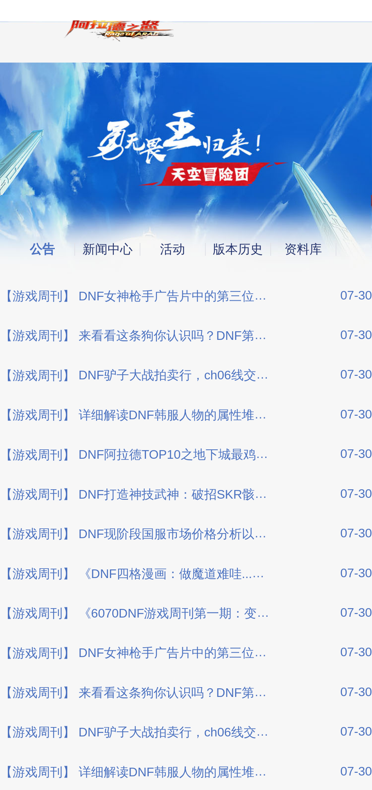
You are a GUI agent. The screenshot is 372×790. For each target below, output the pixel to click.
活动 (172, 249)
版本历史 (238, 249)
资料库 (303, 249)
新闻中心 (108, 249)
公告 (42, 249)
